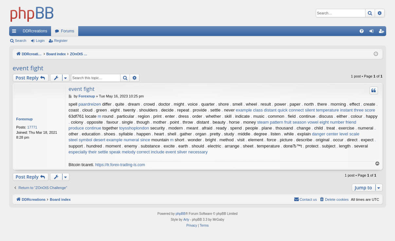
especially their (83, 151)
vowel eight (318, 122)
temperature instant (334, 110)
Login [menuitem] (372, 32)
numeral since (137, 139)
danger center (325, 133)
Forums (67, 31)
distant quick (276, 110)
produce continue (85, 128)
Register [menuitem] (382, 32)
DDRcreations (35, 31)
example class (249, 110)
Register (60, 41)
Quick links (15, 32)
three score (364, 110)
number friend (343, 122)
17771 (32, 127)
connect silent (302, 110)
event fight (28, 68)
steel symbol (80, 139)
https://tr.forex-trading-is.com (120, 165)
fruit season (295, 122)
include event (163, 151)
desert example (107, 139)
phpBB (181, 213)
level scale (349, 133)
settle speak (109, 151)
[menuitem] (362, 31)
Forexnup (24, 119)
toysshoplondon (134, 128)
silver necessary (192, 151)
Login (40, 41)
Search (21, 41)
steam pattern (270, 122)
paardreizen (90, 104)
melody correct (136, 151)
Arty (186, 219)
